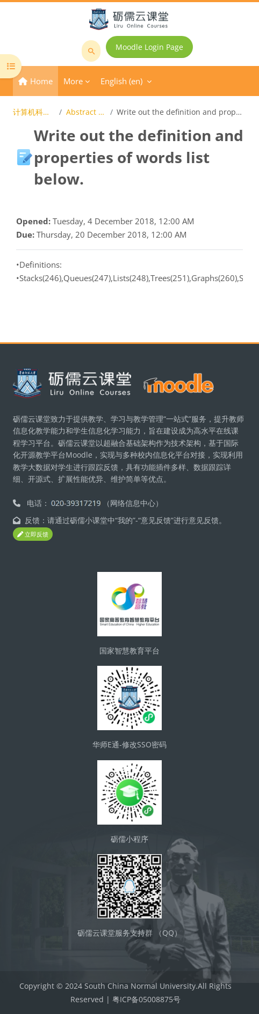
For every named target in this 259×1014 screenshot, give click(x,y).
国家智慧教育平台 (129, 650)
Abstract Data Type (86, 112)
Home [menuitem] (41, 81)
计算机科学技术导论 (34, 112)
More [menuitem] (73, 81)
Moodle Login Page (149, 47)
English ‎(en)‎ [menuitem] (121, 81)
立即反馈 (32, 534)
